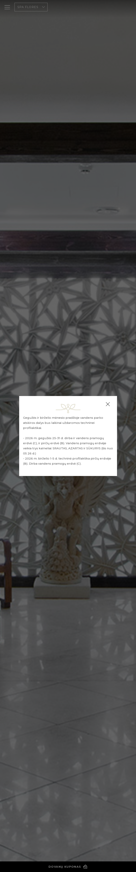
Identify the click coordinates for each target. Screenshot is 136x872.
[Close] (107, 404)
